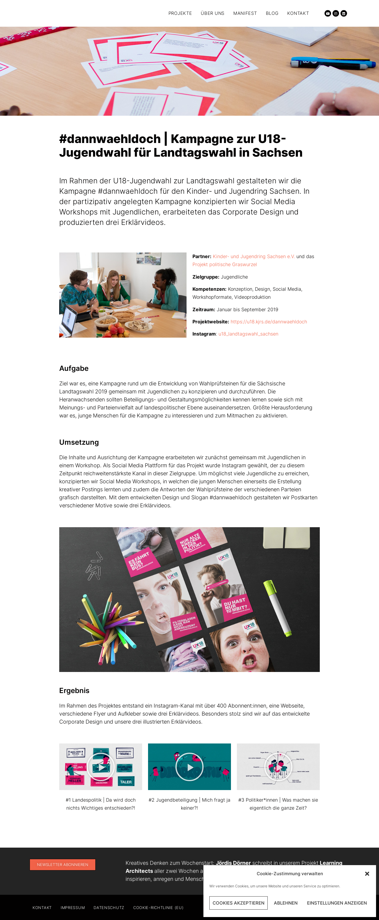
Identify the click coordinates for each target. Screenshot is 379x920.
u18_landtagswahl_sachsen (248, 334)
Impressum (73, 907)
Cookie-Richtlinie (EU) (158, 907)
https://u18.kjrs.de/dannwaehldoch (269, 322)
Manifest (245, 13)
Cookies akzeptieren (238, 903)
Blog (272, 13)
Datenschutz (109, 907)
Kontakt (298, 13)
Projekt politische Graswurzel (224, 264)
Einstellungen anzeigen (337, 903)
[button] (367, 874)
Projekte (180, 13)
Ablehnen (286, 903)
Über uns (212, 13)
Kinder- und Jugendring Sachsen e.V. (254, 256)
